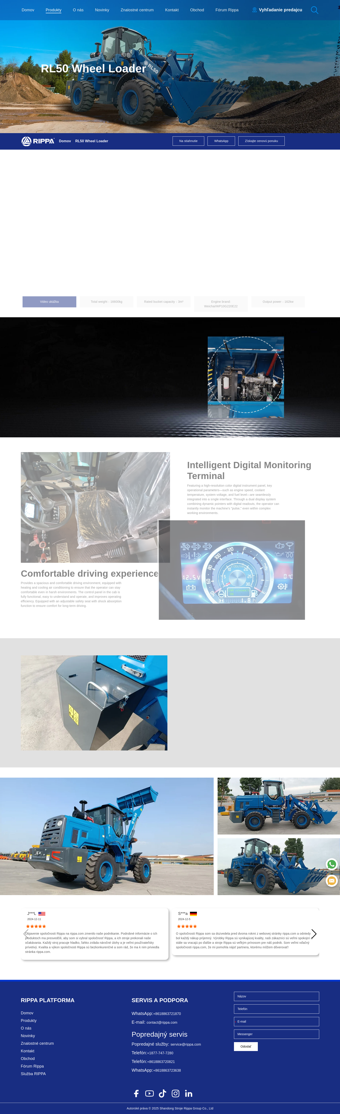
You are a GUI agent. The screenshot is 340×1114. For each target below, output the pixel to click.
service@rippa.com (185, 1044)
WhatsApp (221, 141)
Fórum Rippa (227, 10)
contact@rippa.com (162, 1022)
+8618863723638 (167, 1070)
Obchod (197, 10)
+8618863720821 (161, 1062)
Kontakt (172, 10)
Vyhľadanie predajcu (280, 9)
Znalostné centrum (137, 10)
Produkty (54, 10)
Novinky (102, 10)
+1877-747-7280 (160, 1053)
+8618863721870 (167, 1014)
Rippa (29, 1000)
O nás (78, 10)
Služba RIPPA (33, 1074)
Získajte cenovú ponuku (261, 141)
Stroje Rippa (183, 1108)
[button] (314, 934)
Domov (28, 10)
